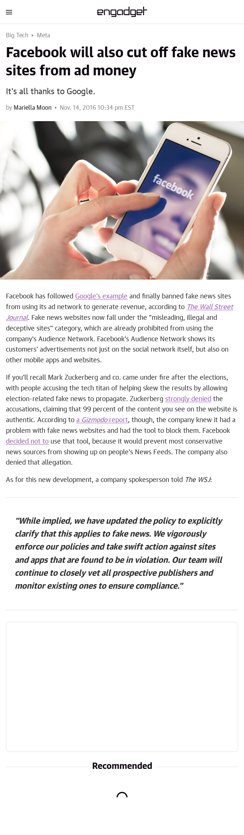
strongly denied (188, 399)
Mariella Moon (33, 108)
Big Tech (17, 35)
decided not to (27, 441)
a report (102, 420)
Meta (43, 35)
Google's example (101, 296)
